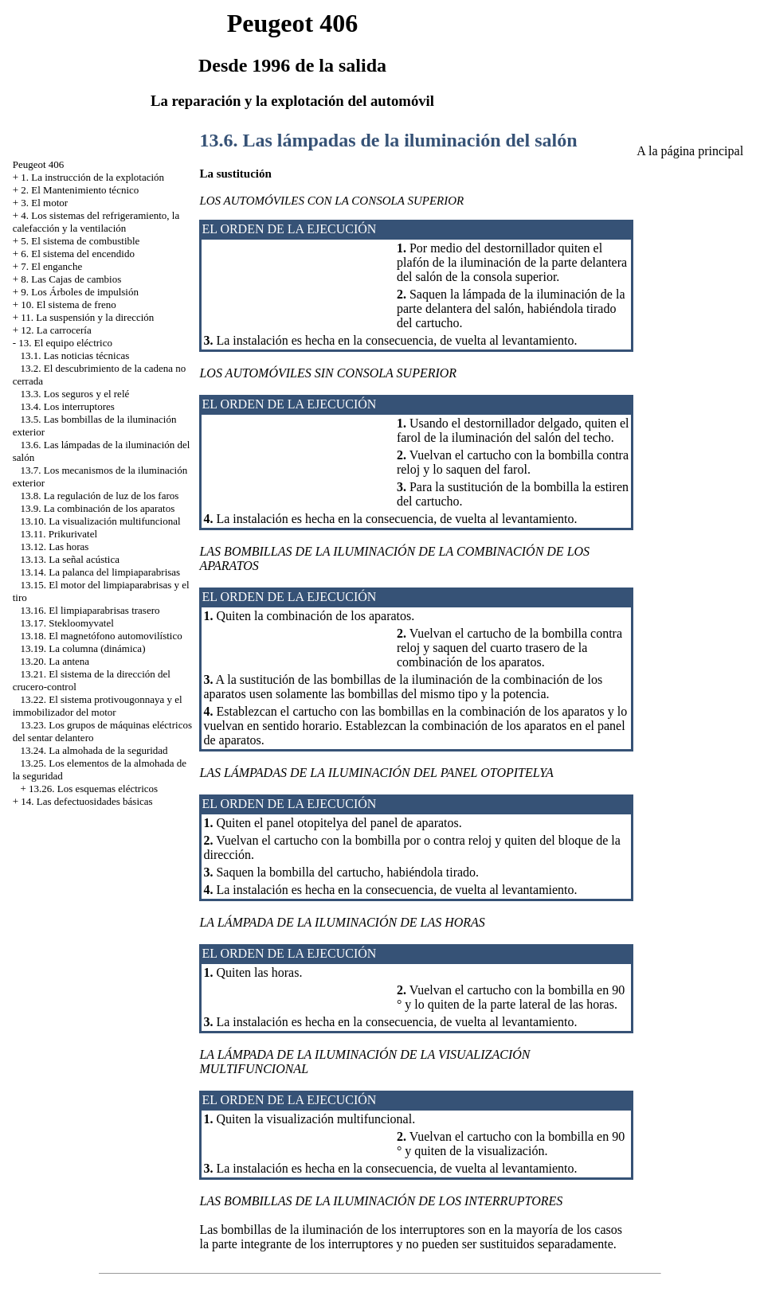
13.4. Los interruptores (67, 406)
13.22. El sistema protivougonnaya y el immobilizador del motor (97, 705)
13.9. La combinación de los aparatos (97, 508)
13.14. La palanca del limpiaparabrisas (100, 572)
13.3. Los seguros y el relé (74, 394)
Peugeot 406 (39, 164)
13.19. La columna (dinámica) (82, 648)
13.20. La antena (54, 661)
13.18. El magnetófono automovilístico (101, 636)
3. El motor (44, 203)
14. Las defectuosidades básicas (86, 801)
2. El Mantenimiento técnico (80, 190)
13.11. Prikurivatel (58, 534)
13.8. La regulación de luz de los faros (99, 496)
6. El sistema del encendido (78, 254)
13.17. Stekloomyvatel (66, 623)
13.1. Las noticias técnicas (74, 355)
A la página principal (690, 151)
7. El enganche (51, 266)
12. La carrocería (56, 330)
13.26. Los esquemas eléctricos (93, 788)
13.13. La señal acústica (69, 559)
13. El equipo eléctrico (65, 343)
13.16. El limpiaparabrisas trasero (89, 610)
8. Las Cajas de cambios (71, 279)
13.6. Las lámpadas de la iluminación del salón (388, 140)
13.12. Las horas (54, 546)
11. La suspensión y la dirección (87, 317)
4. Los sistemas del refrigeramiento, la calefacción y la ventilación (96, 221)
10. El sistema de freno (68, 304)
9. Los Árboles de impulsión (80, 292)
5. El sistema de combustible (80, 241)
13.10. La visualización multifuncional (100, 521)
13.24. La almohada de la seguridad (93, 750)
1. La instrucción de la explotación (92, 177)
